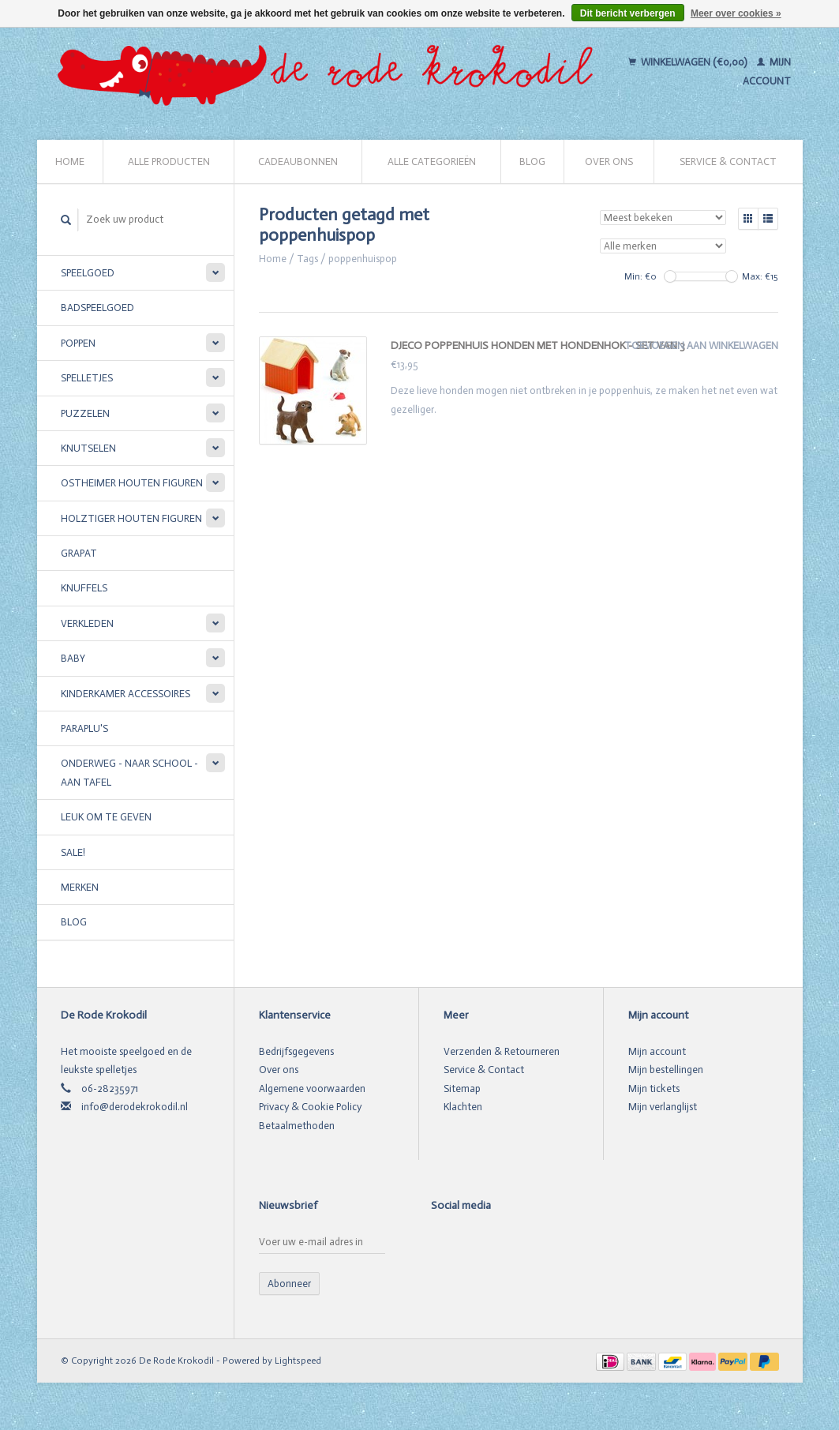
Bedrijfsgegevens (296, 1051)
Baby (73, 658)
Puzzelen (85, 413)
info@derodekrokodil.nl (134, 1107)
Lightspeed (298, 1360)
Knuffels (84, 588)
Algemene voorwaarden (312, 1088)
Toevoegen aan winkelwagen (701, 345)
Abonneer (289, 1283)
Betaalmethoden (297, 1126)
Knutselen (88, 448)
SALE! (73, 852)
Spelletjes (87, 378)
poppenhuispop (362, 259)
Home (69, 161)
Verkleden (87, 623)
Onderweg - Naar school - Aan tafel (129, 772)
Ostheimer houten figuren (132, 483)
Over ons (609, 161)
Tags (307, 259)
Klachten (463, 1107)
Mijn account (657, 1051)
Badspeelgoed (97, 307)
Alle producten (169, 161)
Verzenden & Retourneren (502, 1051)
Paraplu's (84, 728)
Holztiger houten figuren (131, 518)
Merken (80, 887)
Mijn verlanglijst (662, 1107)
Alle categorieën (432, 161)
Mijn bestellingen (665, 1069)
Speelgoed (87, 273)
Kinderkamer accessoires (125, 694)
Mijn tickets (654, 1088)
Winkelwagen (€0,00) (688, 62)
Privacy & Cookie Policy (310, 1107)
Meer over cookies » (736, 13)
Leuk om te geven (106, 817)
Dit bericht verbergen (628, 13)
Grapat (79, 553)
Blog (532, 161)
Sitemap (462, 1088)
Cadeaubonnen (298, 161)
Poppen (78, 343)
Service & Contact (728, 161)
